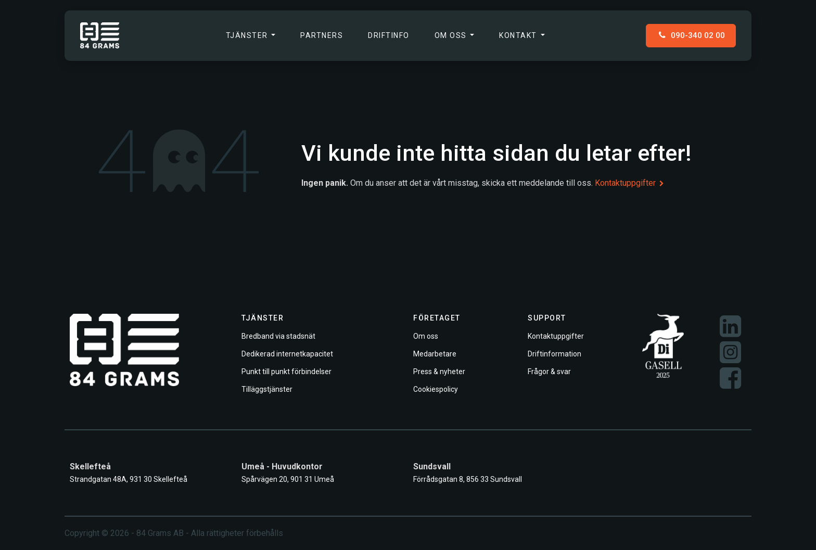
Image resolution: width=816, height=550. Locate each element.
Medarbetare (434, 354)
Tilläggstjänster (266, 389)
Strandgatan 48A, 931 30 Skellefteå (128, 479)
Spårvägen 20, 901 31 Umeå (287, 479)
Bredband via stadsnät (278, 336)
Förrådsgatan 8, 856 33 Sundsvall (467, 479)
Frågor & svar (549, 371)
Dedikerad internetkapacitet (287, 354)
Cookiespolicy (435, 389)
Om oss (425, 336)
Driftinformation (554, 354)
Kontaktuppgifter (629, 183)
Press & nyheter (439, 371)
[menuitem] (250, 35)
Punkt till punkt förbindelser (286, 371)
